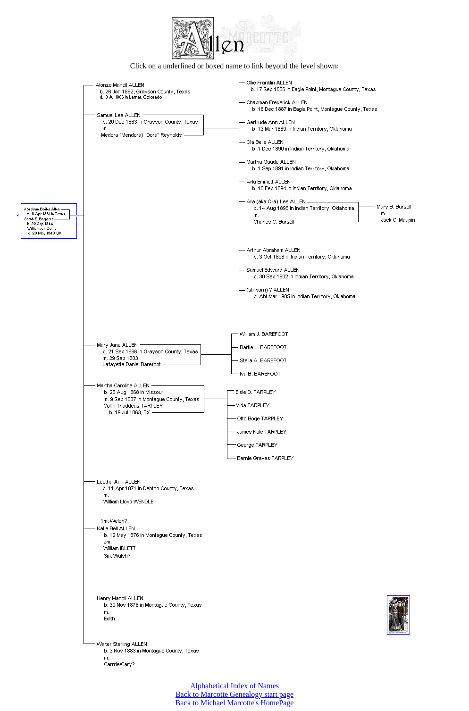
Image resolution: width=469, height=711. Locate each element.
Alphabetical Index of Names (234, 686)
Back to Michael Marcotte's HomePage (235, 703)
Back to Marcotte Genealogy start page (234, 694)
